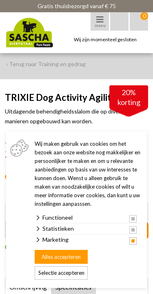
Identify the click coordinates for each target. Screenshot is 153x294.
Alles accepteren (61, 257)
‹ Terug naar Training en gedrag (46, 63)
